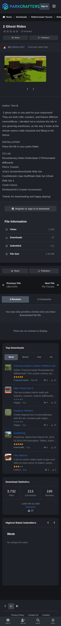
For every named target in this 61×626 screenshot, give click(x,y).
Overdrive (30, 507)
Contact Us (33, 615)
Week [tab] (11, 357)
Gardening (19, 433)
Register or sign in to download (30, 208)
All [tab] (51, 357)
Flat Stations (21, 455)
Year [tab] (39, 357)
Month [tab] (25, 357)
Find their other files (38, 47)
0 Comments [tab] (44, 299)
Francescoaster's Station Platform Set (35, 365)
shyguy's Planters (23, 410)
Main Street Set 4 (23, 388)
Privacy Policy (17, 615)
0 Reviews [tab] (15, 299)
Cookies (46, 615)
